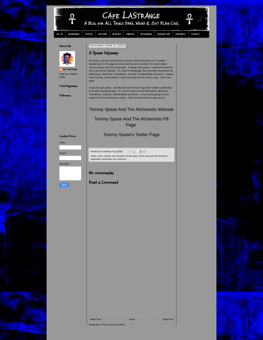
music (99, 156)
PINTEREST (181, 34)
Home (132, 319)
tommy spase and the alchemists (152, 156)
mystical (107, 156)
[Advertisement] (131, 291)
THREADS (130, 34)
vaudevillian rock (109, 159)
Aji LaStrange (70, 69)
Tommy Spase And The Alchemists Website (131, 109)
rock (113, 156)
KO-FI (60, 34)
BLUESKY (117, 34)
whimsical (121, 159)
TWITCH (89, 34)
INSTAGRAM (146, 34)
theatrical (121, 156)
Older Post (168, 319)
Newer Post (95, 319)
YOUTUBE (102, 34)
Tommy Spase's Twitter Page (131, 134)
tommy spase (131, 156)
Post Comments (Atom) (113, 324)
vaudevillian (95, 159)
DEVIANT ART (163, 34)
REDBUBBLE (74, 34)
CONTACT (195, 34)
